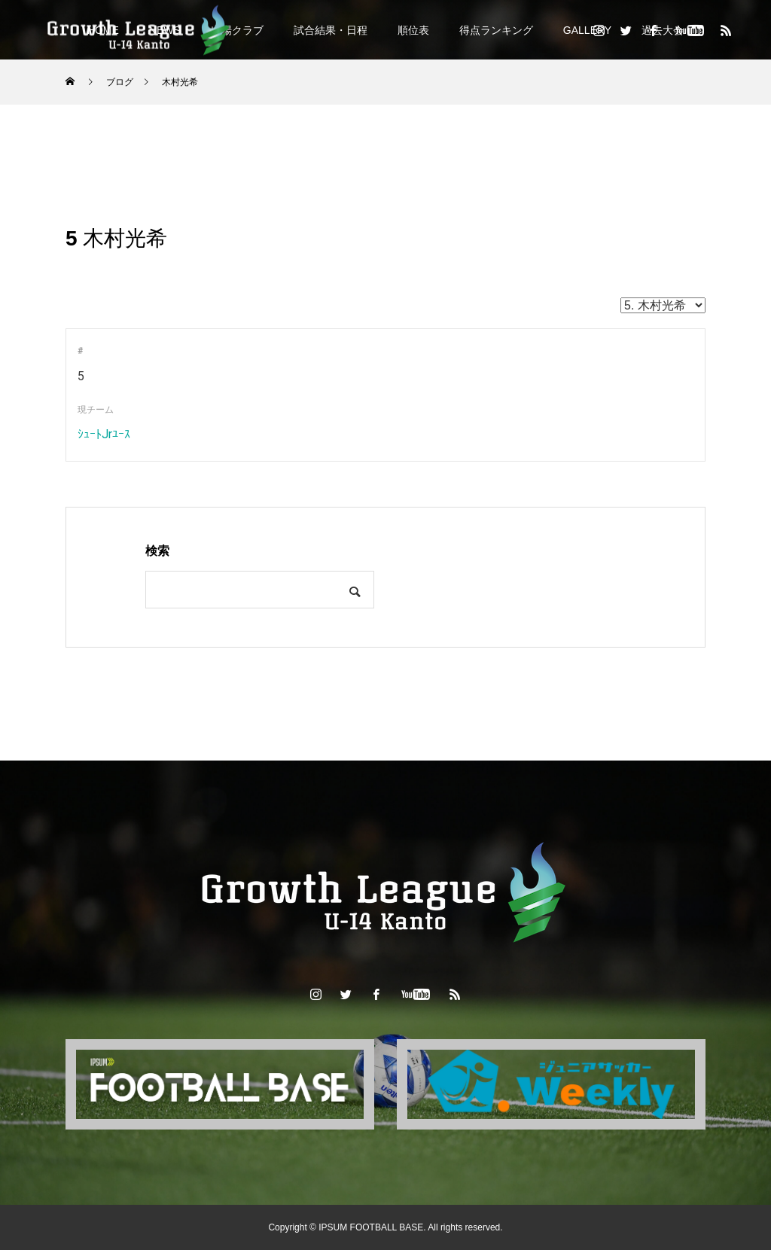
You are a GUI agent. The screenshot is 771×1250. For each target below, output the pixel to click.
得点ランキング (496, 30)
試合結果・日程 (330, 30)
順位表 (413, 30)
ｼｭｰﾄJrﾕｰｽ (104, 434)
